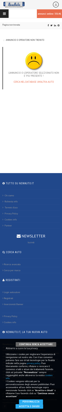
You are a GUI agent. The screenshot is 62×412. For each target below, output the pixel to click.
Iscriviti (31, 242)
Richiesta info (10, 201)
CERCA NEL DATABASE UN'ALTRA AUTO (34, 81)
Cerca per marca (11, 270)
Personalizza (31, 401)
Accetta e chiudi (29, 406)
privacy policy (33, 363)
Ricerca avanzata (11, 264)
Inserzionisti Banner (12, 304)
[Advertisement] (31, 127)
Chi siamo (8, 195)
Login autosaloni (11, 292)
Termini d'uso (10, 207)
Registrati (7, 298)
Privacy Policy (10, 213)
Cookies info (9, 219)
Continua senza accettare (36, 344)
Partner (7, 225)
